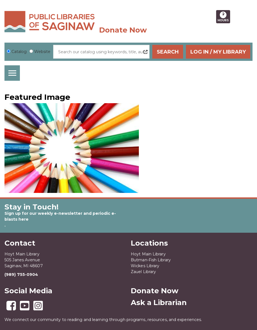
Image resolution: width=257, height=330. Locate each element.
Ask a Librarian (159, 302)
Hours (224, 16)
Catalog (19, 51)
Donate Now (123, 30)
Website (42, 51)
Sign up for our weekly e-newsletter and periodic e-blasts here (60, 216)
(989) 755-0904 (21, 274)
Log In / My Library (218, 52)
